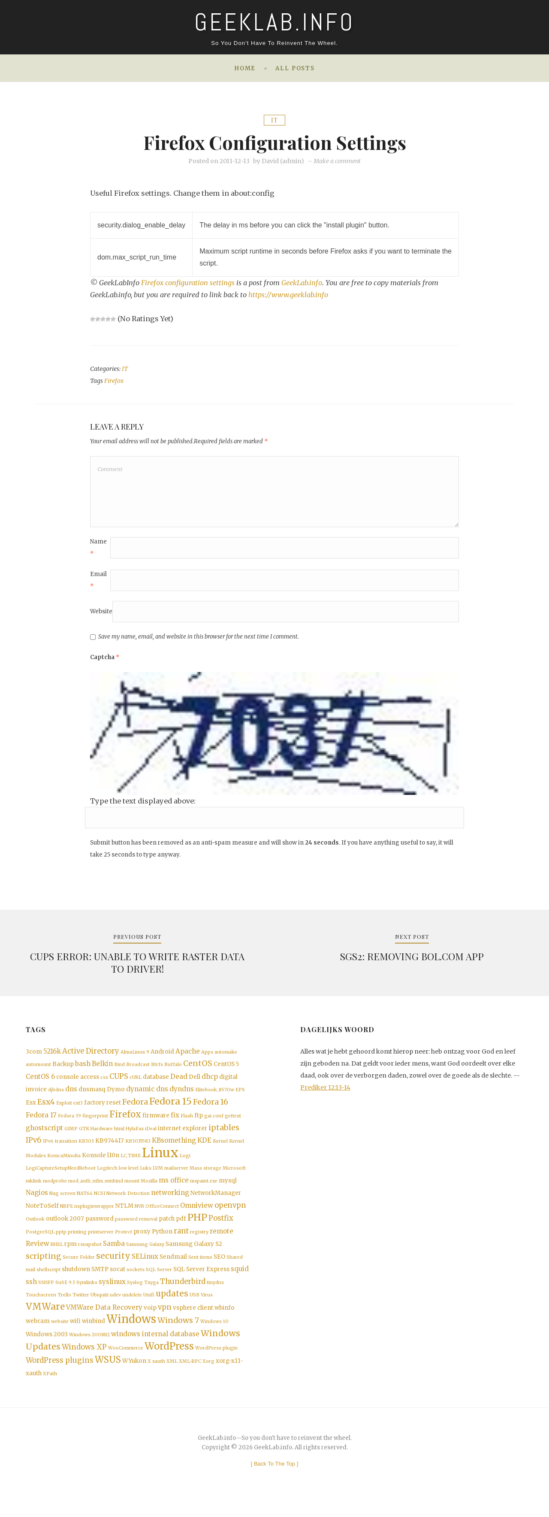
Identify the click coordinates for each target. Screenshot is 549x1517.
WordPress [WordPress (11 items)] (169, 1361)
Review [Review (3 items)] (37, 1254)
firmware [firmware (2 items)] (155, 1122)
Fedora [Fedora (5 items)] (135, 1108)
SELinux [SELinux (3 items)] (145, 1267)
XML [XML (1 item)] (172, 1376)
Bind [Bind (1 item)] (119, 1069)
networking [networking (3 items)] (170, 1201)
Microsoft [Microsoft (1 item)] (234, 1177)
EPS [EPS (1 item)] (240, 1095)
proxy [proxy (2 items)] (142, 1241)
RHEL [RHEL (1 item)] (57, 1254)
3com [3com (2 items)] (34, 1056)
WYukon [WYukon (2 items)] (134, 1376)
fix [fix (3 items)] (175, 1122)
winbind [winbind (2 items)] (93, 1334)
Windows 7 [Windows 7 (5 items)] (178, 1333)
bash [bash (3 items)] (82, 1069)
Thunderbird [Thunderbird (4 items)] (182, 1292)
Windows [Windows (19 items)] (131, 1332)
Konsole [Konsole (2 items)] (94, 1163)
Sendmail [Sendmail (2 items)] (173, 1267)
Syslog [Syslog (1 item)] (135, 1293)
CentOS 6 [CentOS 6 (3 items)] (40, 1082)
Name (98, 551)
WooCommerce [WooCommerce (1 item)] (125, 1362)
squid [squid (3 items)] (240, 1280)
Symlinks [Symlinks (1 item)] (86, 1293)
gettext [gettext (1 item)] (233, 1123)
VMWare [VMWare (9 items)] (45, 1319)
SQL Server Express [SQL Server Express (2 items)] (201, 1280)
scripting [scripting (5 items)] (43, 1267)
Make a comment (337, 161)
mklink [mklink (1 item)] (34, 1189)
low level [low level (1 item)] (129, 1177)
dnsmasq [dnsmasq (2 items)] (92, 1095)
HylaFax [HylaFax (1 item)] (135, 1136)
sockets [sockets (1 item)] (136, 1281)
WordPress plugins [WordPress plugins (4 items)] (60, 1375)
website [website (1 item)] (60, 1335)
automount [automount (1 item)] (38, 1069)
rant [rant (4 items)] (181, 1240)
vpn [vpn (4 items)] (165, 1319)
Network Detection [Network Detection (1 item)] (128, 1202)
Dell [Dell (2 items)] (194, 1082)
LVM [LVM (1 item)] (158, 1177)
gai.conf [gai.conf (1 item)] (213, 1123)
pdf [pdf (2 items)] (181, 1228)
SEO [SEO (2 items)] (219, 1267)
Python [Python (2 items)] (162, 1241)
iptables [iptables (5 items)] (223, 1135)
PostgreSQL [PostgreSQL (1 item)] (40, 1242)
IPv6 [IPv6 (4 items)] (34, 1148)
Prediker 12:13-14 (325, 1092)
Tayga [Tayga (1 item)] (151, 1293)
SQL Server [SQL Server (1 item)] (159, 1281)
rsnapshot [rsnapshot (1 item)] (90, 1254)
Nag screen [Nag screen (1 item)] (62, 1202)
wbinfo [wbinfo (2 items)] (224, 1320)
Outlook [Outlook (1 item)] (35, 1229)
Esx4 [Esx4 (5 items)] (46, 1108)
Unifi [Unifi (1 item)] (148, 1307)
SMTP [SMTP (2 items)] (100, 1280)
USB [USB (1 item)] (194, 1307)
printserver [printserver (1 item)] (101, 1242)
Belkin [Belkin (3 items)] (102, 1069)
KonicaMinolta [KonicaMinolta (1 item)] (64, 1164)
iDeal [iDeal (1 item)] (151, 1136)
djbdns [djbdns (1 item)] (56, 1095)
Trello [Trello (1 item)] (64, 1307)
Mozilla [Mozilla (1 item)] (149, 1189)
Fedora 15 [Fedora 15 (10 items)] (170, 1107)
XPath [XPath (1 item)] (50, 1389)
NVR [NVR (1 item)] (139, 1215)
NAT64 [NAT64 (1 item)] (85, 1202)
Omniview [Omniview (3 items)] (196, 1214)
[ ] (275, 1479)
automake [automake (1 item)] (225, 1056)
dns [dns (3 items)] (71, 1094)
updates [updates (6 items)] (172, 1306)
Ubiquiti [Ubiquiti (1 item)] (99, 1307)
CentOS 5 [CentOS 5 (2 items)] (226, 1069)
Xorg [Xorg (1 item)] (208, 1376)
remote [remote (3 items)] (221, 1241)
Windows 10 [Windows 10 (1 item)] (214, 1335)
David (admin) (283, 161)
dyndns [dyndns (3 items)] (181, 1094)
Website (101, 614)
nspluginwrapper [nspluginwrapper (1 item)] (94, 1215)
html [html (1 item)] (119, 1136)
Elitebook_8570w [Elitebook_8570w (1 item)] (214, 1095)
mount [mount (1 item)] (131, 1189)
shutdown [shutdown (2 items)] (76, 1280)
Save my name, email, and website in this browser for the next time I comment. (198, 640)
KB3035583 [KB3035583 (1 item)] (138, 1149)
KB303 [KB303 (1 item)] (86, 1149)
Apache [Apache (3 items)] (187, 1055)
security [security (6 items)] (113, 1267)
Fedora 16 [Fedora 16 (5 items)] (210, 1108)
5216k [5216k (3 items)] (52, 1055)
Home (245, 68)
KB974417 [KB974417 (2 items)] (109, 1148)
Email (98, 583)
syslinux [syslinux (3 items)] (112, 1293)
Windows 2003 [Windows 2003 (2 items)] (47, 1348)
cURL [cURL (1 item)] (136, 1082)
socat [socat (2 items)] (117, 1280)
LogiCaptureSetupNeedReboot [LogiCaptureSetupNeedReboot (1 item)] (61, 1177)
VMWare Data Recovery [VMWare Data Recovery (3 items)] (104, 1320)
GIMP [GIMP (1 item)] (71, 1136)
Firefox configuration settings (188, 282)
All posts (295, 68)
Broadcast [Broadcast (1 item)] (138, 1069)
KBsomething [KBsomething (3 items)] (174, 1148)
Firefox (114, 381)
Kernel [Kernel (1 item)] (220, 1149)
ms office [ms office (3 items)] (174, 1189)
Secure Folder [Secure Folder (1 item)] (79, 1268)
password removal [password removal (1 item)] (136, 1229)
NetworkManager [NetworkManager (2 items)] (215, 1202)
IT (274, 120)
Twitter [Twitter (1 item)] (80, 1307)
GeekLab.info (302, 282)
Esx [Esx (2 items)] (31, 1108)
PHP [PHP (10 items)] (197, 1227)
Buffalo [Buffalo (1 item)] (173, 1069)
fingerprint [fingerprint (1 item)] (95, 1123)
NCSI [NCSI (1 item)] (99, 1202)
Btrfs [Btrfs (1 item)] (157, 1069)
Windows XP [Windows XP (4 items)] (84, 1361)
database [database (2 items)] (156, 1082)
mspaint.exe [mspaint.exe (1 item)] (203, 1189)
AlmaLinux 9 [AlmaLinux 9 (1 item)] (135, 1056)
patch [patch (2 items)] (167, 1228)
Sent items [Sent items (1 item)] (200, 1268)
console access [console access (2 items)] (77, 1082)
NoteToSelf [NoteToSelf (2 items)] (42, 1214)
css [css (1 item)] (104, 1082)
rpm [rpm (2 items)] (70, 1254)
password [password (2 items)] (99, 1228)
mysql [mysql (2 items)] (228, 1189)
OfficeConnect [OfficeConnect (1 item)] (162, 1215)
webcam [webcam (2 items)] (38, 1334)
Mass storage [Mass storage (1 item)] (205, 1177)
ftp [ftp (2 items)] (198, 1122)
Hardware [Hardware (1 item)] (101, 1136)
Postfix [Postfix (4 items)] (220, 1228)
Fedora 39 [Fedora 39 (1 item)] (69, 1123)
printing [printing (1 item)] (77, 1242)
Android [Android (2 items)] (162, 1056)
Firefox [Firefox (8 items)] (125, 1121)
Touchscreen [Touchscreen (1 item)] (41, 1307)
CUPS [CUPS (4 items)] (118, 1081)
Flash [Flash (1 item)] (187, 1123)
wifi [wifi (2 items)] (75, 1334)
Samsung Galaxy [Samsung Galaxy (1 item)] (145, 1254)
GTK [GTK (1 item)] (84, 1136)
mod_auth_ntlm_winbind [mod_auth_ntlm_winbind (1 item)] (95, 1189)
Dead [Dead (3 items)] (178, 1082)
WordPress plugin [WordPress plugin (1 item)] (216, 1362)
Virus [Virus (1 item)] (207, 1307)
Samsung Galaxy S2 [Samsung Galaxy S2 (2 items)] (194, 1254)
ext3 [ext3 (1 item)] (78, 1109)
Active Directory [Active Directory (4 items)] (90, 1055)
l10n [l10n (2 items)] (113, 1163)
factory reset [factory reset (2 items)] (102, 1108)
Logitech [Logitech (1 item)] (107, 1177)
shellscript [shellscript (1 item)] (48, 1281)
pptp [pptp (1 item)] (61, 1242)
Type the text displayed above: (143, 804)
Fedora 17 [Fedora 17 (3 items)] (41, 1122)
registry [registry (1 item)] (199, 1242)
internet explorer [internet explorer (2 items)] (182, 1135)
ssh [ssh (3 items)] (31, 1293)
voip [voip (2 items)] (150, 1320)
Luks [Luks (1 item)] (145, 1177)
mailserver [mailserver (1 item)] (176, 1177)
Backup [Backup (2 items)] (63, 1069)
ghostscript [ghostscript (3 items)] (44, 1135)
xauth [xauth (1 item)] (158, 1376)
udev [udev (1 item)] (115, 1307)
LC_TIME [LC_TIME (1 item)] (131, 1164)
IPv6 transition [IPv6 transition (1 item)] (60, 1149)
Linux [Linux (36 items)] (160, 1161)
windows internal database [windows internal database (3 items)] (155, 1348)
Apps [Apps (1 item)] (207, 1056)
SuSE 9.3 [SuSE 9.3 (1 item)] (65, 1293)
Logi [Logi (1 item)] (185, 1164)
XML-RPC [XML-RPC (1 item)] (190, 1376)
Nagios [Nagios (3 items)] (37, 1201)
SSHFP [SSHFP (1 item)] (46, 1293)
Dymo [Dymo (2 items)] (116, 1095)
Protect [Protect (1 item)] (123, 1242)
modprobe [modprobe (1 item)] (55, 1189)
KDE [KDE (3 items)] (204, 1148)
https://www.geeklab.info (288, 294)
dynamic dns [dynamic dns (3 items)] (147, 1094)
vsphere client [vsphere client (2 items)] (193, 1320)
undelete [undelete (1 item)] (132, 1307)
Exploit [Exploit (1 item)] (64, 1109)
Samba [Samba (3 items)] (114, 1254)
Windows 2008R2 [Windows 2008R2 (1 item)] (89, 1348)
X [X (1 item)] (149, 1376)
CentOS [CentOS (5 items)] (197, 1068)
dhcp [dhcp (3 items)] (210, 1082)
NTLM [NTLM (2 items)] (124, 1214)
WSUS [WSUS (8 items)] (108, 1374)
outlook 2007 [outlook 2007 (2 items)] (65, 1228)
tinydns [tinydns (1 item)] (215, 1293)
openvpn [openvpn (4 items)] (230, 1214)
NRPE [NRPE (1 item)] (66, 1215)
